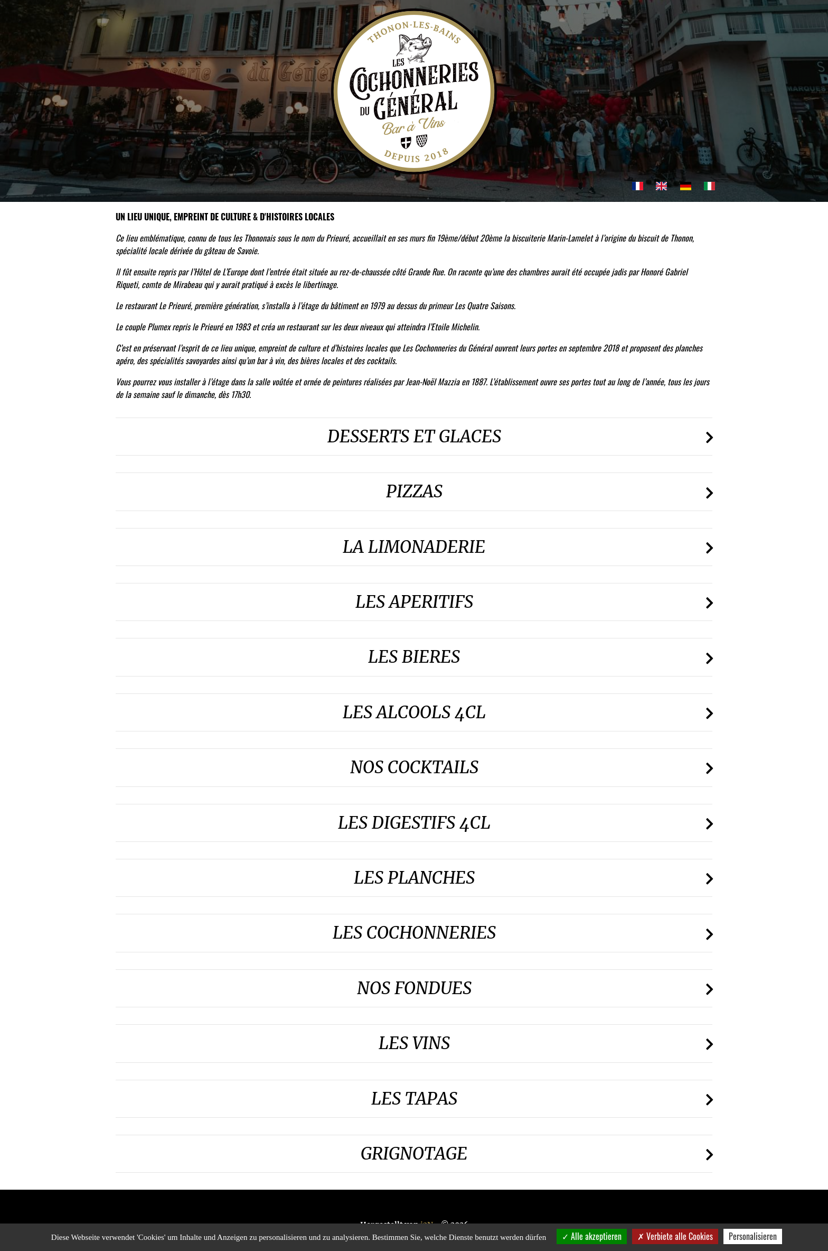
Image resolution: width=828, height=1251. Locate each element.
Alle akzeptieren (592, 1236)
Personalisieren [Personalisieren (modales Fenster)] (753, 1236)
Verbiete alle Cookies (675, 1236)
